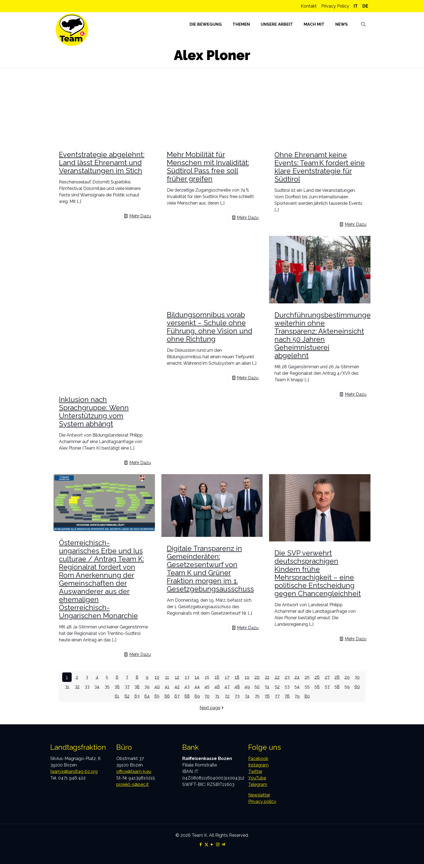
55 (307, 686)
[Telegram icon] (223, 844)
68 (187, 696)
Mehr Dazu (140, 216)
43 (187, 686)
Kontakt (309, 6)
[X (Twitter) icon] (206, 844)
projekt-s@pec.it (132, 784)
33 (87, 686)
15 (207, 677)
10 (157, 677)
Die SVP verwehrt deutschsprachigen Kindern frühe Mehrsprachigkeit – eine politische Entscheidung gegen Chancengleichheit (317, 573)
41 (167, 686)
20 (257, 677)
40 (157, 686)
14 (197, 677)
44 (197, 686)
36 (117, 686)
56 (317, 686)
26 (317, 677)
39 (147, 686)
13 (187, 677)
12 (177, 677)
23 (287, 677)
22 (277, 677)
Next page (212, 707)
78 (287, 696)
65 (157, 696)
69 (197, 696)
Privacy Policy (335, 6)
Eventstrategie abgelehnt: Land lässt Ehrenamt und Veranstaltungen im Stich (101, 162)
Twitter (255, 771)
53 (287, 686)
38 (137, 686)
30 (357, 677)
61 (117, 696)
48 (237, 686)
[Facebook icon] (201, 844)
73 (237, 696)
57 (327, 686)
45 (207, 686)
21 (267, 677)
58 (337, 686)
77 (277, 696)
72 (227, 696)
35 (107, 686)
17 (227, 677)
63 (137, 696)
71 (217, 696)
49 (247, 686)
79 (297, 696)
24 (297, 677)
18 (237, 677)
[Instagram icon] (218, 844)
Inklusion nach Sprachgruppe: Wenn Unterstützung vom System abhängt (94, 412)
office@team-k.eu (133, 771)
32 (77, 686)
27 (327, 677)
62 (127, 696)
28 (337, 677)
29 (347, 677)
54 (297, 686)
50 (257, 686)
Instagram (258, 765)
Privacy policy (262, 801)
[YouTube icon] (212, 844)
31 (67, 686)
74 (247, 696)
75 (257, 696)
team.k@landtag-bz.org (74, 771)
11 (167, 677)
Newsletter (259, 795)
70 (207, 696)
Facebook (258, 758)
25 (307, 677)
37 (127, 686)
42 (177, 686)
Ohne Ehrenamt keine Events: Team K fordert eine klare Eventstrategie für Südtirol (319, 167)
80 (307, 696)
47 (227, 686)
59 (347, 686)
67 (177, 696)
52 (277, 686)
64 (147, 696)
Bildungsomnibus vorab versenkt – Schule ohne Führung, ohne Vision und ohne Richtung (209, 327)
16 (217, 677)
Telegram (257, 784)
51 (267, 686)
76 (267, 696)
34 (97, 686)
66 (167, 696)
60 (357, 686)
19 (247, 677)
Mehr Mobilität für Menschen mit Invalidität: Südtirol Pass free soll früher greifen (208, 166)
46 (217, 686)
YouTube (257, 778)
